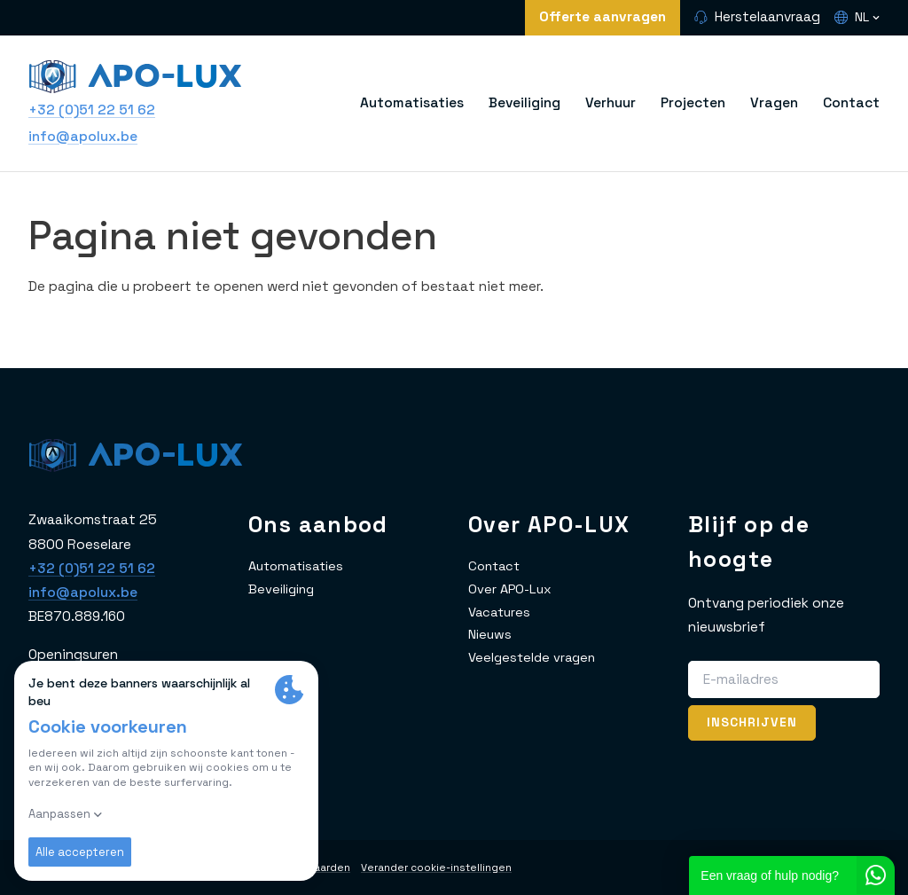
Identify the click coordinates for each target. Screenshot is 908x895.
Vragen (774, 103)
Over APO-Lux (511, 589)
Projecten (693, 103)
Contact (851, 103)
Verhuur (610, 103)
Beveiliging (524, 103)
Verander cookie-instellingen (455, 867)
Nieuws (491, 634)
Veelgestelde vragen (534, 657)
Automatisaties (412, 103)
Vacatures (501, 612)
